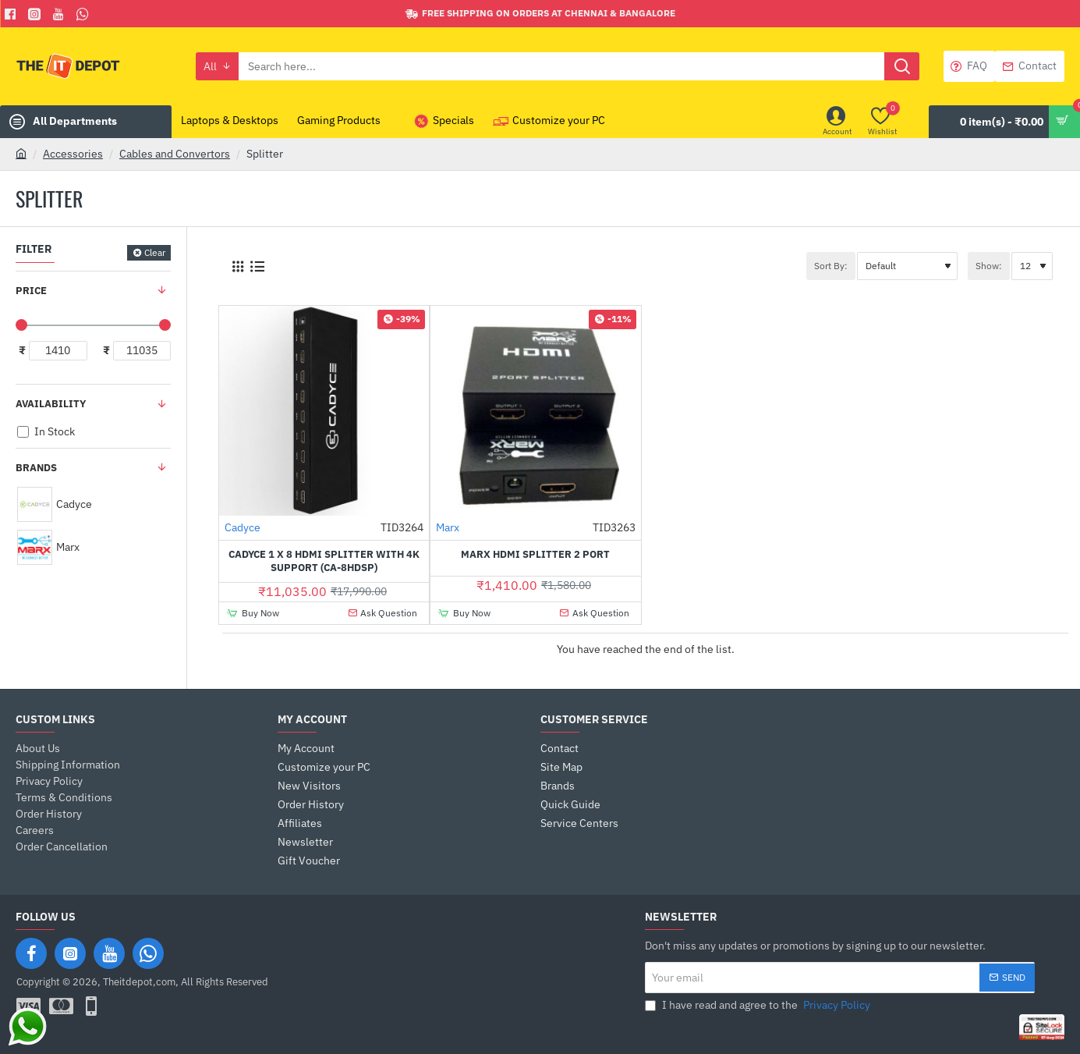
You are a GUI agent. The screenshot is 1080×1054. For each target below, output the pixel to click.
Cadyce (242, 527)
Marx (447, 527)
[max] (142, 350)
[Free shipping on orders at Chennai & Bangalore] (540, 13)
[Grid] (237, 266)
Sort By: (831, 265)
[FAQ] (969, 66)
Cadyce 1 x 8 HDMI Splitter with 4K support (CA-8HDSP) (324, 561)
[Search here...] (901, 66)
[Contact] (1029, 66)
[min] (58, 350)
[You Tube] (60, 14)
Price (31, 290)
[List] (257, 266)
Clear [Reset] (154, 252)
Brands (36, 467)
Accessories (73, 154)
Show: (989, 265)
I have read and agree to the (759, 1005)
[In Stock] (23, 432)
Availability (51, 403)
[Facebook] (12, 14)
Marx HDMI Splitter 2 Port (535, 554)
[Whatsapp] (85, 14)
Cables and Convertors (174, 154)
